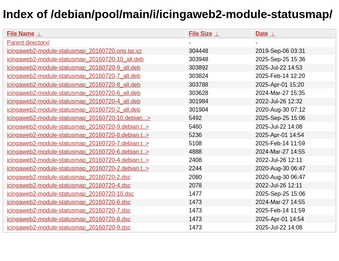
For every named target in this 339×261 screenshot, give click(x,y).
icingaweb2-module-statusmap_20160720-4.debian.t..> (78, 160)
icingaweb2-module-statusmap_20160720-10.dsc (70, 194)
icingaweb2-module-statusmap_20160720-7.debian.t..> (78, 143)
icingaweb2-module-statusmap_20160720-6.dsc (69, 202)
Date (261, 33)
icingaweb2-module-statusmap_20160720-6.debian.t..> (78, 152)
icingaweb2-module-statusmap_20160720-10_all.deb (75, 59)
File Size (200, 33)
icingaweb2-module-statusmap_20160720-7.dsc (69, 210)
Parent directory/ (28, 43)
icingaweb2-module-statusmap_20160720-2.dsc (69, 177)
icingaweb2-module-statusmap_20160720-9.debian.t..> (78, 127)
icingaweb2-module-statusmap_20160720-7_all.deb (73, 76)
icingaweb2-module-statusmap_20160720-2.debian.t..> (78, 168)
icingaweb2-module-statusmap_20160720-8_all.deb (73, 85)
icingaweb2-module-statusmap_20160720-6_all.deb (73, 93)
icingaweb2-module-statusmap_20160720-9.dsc (69, 227)
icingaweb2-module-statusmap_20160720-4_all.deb (73, 101)
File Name (21, 33)
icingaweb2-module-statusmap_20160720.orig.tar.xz (74, 51)
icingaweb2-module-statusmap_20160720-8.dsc (69, 219)
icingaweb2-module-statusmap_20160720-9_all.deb (73, 68)
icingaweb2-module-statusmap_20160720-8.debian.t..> (78, 135)
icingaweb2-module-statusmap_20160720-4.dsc (69, 185)
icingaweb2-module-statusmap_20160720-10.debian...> (78, 118)
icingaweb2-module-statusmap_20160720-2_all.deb (73, 110)
